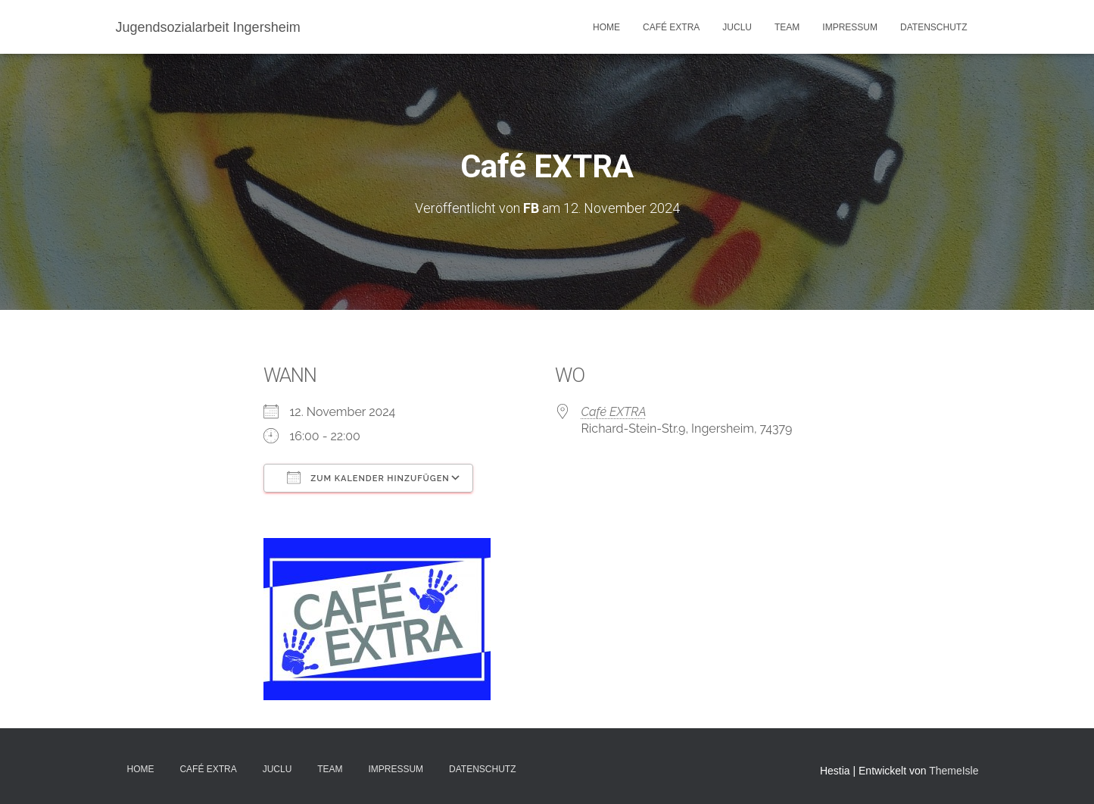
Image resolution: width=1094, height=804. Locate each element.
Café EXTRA (671, 27)
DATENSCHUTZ (933, 27)
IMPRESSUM (849, 27)
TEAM (787, 27)
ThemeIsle (953, 771)
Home (606, 27)
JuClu (737, 27)
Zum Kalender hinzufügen (368, 477)
